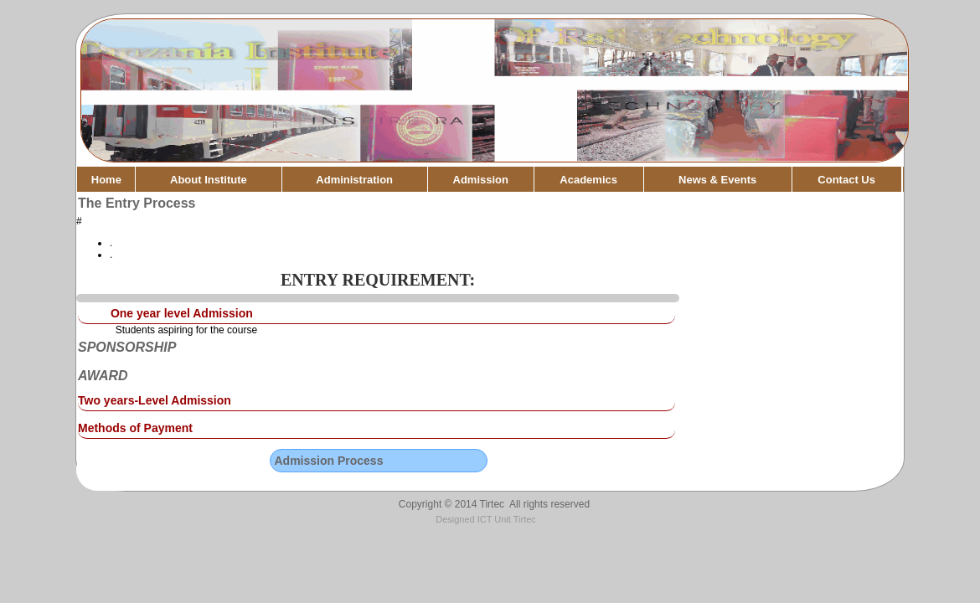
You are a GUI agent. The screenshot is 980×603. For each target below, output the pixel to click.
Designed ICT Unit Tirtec (486, 519)
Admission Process (329, 460)
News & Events (717, 179)
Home (106, 179)
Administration (354, 179)
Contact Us (846, 179)
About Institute (208, 179)
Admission (480, 179)
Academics (588, 179)
